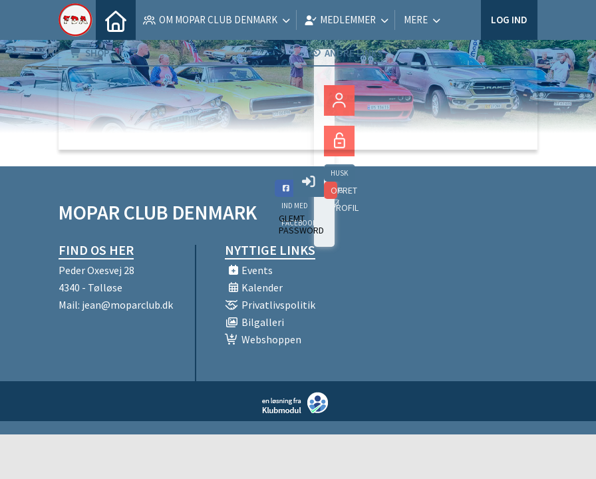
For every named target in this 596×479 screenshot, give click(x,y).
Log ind (509, 19)
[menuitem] (116, 20)
